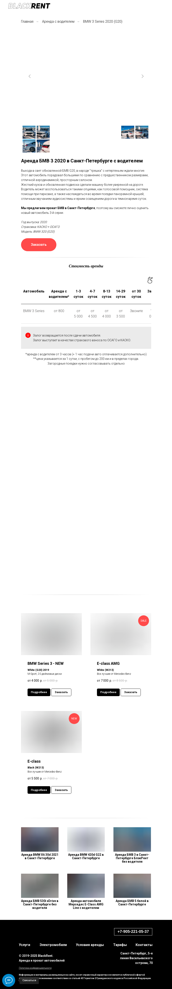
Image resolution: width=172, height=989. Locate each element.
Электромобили (53, 945)
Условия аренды (90, 945)
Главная (27, 21)
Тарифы (120, 945)
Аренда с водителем (58, 21)
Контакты (144, 945)
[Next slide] (142, 76)
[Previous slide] (29, 76)
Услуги (24, 945)
